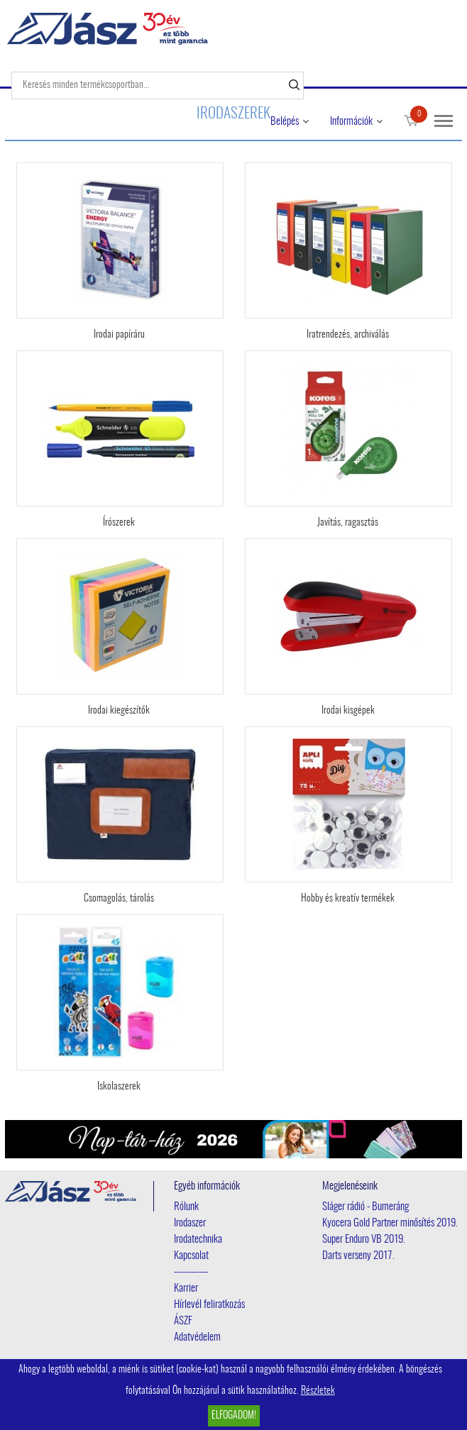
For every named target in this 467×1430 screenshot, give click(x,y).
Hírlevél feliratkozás (209, 1304)
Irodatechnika (198, 1239)
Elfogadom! (233, 1416)
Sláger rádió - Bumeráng (365, 1207)
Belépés (284, 121)
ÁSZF (183, 1321)
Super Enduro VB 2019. (363, 1239)
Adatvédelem (197, 1337)
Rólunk (186, 1207)
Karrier (186, 1288)
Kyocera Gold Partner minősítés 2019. (390, 1223)
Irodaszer (190, 1223)
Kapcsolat (191, 1256)
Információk (351, 121)
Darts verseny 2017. (358, 1256)
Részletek (318, 1391)
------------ (191, 1272)
